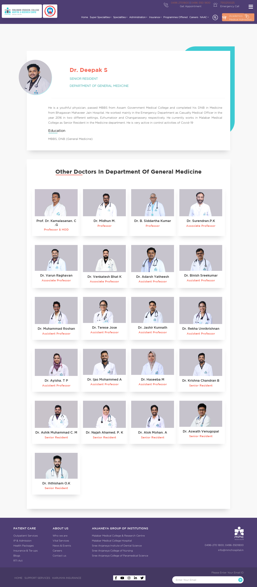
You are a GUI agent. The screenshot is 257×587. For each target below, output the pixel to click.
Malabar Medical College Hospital (112, 540)
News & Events (62, 545)
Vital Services (61, 540)
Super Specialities (100, 17)
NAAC (203, 17)
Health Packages (23, 545)
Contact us (59, 555)
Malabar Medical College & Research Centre (118, 535)
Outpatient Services (25, 535)
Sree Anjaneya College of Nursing (112, 550)
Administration (137, 17)
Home (84, 17)
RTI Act (18, 560)
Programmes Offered (175, 17)
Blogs (16, 555)
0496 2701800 (180, 2)
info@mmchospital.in (231, 550)
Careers (193, 17)
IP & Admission (22, 540)
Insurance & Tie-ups (25, 550)
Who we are (60, 535)
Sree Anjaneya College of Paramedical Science (120, 555)
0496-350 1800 (200, 2)
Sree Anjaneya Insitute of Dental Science (117, 545)
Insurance (154, 17)
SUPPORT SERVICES (37, 577)
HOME (18, 577)
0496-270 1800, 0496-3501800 (224, 545)
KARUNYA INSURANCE (66, 577)
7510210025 (227, 2)
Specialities (119, 17)
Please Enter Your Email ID (227, 572)
